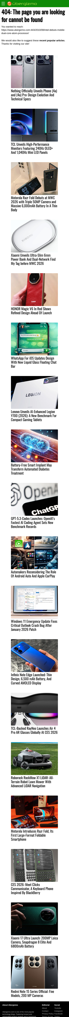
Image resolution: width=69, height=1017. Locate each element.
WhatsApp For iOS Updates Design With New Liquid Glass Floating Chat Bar (33, 362)
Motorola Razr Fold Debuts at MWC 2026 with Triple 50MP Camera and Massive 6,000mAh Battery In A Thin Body (34, 203)
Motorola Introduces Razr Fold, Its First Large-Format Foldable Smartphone (32, 835)
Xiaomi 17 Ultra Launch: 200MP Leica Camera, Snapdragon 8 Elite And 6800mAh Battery (34, 942)
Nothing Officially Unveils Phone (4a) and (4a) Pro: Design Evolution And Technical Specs (34, 94)
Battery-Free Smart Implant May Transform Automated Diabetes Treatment (31, 469)
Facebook (58, 1014)
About (44, 1008)
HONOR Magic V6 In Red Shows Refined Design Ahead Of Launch (31, 310)
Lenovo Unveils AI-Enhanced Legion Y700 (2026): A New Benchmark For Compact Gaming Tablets (34, 415)
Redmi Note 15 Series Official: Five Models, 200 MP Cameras (32, 993)
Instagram (58, 1011)
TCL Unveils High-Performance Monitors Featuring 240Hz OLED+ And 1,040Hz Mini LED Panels (32, 148)
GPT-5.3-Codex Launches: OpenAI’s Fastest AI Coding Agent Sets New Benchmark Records (33, 522)
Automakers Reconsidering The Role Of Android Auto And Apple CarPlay (33, 573)
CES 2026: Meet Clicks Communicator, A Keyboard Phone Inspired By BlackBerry (32, 888)
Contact (45, 1011)
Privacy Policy (48, 1014)
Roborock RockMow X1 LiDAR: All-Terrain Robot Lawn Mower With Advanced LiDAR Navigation (32, 781)
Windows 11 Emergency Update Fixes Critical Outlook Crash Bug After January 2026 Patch (34, 625)
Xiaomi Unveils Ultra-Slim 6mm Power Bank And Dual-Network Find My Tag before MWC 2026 (33, 259)
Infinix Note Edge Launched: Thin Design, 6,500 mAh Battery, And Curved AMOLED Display (31, 678)
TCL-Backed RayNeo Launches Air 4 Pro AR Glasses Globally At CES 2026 (34, 730)
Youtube (57, 1008)
